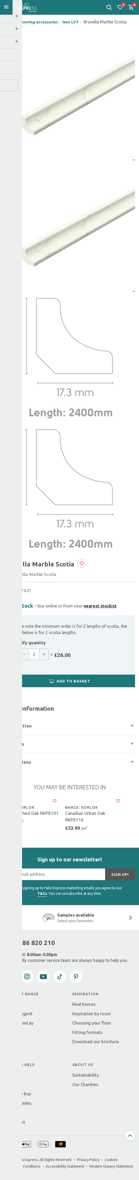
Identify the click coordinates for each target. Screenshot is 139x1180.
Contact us (14, 1121)
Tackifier (13, 1041)
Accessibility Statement (65, 1166)
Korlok (10, 1004)
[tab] (69, 726)
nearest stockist (100, 606)
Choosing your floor (91, 1022)
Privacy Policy (88, 1160)
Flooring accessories (42, 21)
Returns (11, 1084)
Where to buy (17, 1093)
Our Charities (85, 1084)
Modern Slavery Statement (111, 1166)
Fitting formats (87, 1032)
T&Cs (42, 893)
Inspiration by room (91, 1013)
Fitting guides (18, 1103)
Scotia (10, 1032)
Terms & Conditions (24, 1166)
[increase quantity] (48, 654)
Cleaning (12, 1050)
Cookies (111, 1160)
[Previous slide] (6, 917)
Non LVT (76, 21)
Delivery (12, 1074)
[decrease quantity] (27, 654)
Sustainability (85, 1074)
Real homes (84, 1004)
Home (10, 21)
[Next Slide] (130, 917)
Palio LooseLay (18, 1022)
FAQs (9, 1112)
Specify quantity (29, 642)
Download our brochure (95, 1041)
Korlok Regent (18, 1013)
